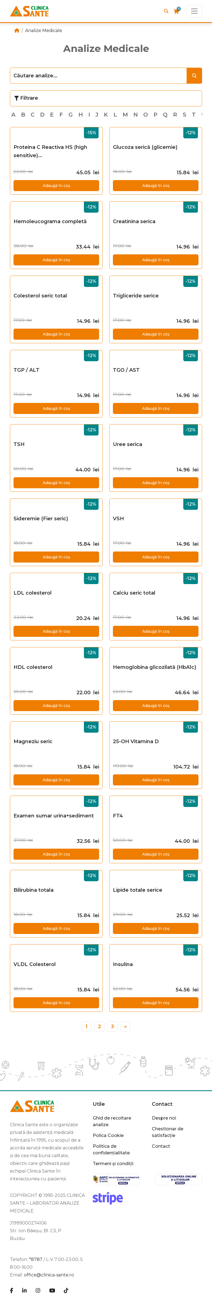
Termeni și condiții (113, 1163)
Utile (99, 1104)
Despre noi (164, 1118)
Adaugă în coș (56, 185)
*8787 (36, 1259)
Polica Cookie (108, 1135)
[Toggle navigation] (194, 11)
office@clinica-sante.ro (49, 1275)
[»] (125, 1027)
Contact (162, 1104)
